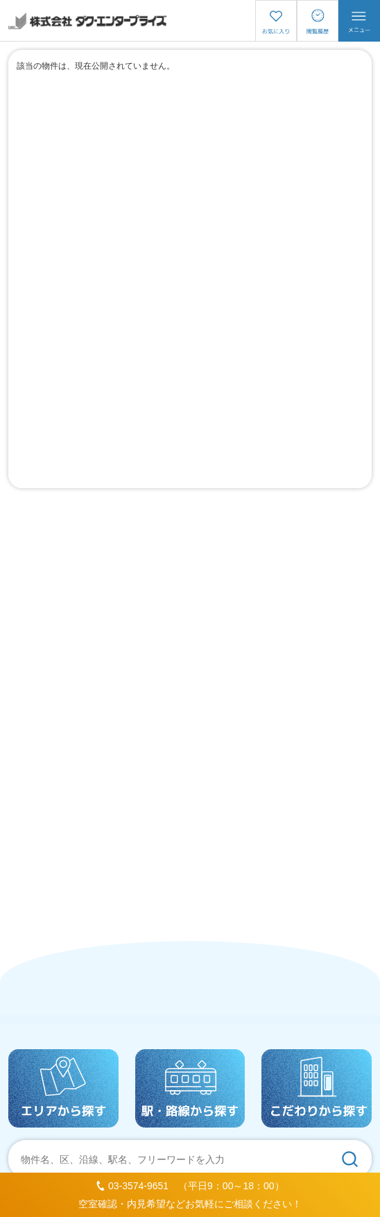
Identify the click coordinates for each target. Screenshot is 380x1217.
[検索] (350, 1158)
